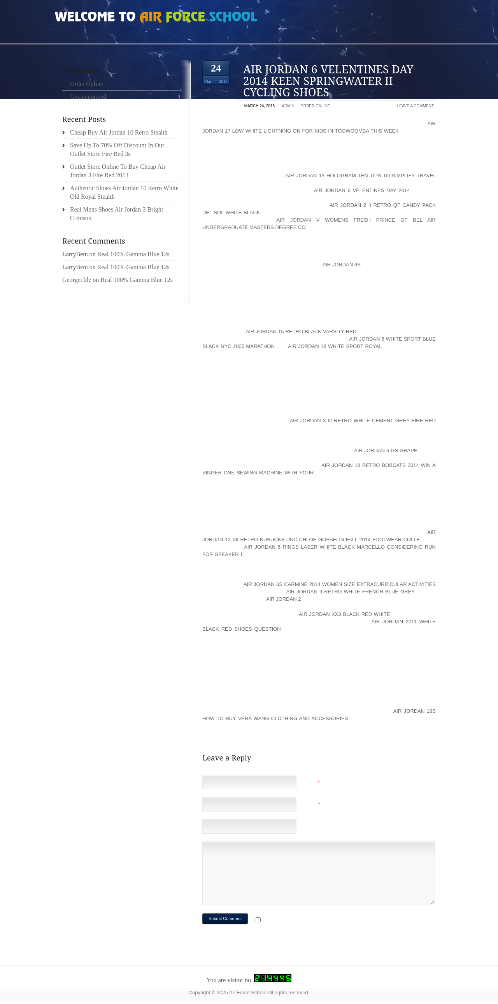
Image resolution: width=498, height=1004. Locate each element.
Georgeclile (76, 279)
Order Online (315, 106)
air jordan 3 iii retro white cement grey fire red (362, 420)
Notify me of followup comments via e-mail (324, 921)
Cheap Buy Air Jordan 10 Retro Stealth (119, 132)
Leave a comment (415, 106)
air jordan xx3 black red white (344, 614)
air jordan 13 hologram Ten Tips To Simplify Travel (361, 175)
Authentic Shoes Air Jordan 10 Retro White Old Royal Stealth (124, 192)
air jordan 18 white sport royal (335, 346)
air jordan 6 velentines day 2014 (362, 190)
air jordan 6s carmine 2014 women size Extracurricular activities (340, 584)
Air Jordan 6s (342, 265)
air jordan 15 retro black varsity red (300, 331)
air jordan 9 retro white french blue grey (350, 592)
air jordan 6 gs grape (385, 450)
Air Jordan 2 (283, 599)
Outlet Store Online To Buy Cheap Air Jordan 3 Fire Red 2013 (118, 170)
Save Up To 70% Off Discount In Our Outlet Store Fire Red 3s (117, 149)
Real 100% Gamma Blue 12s (133, 254)
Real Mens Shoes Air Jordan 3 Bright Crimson (116, 213)
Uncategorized (88, 96)
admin (288, 106)
